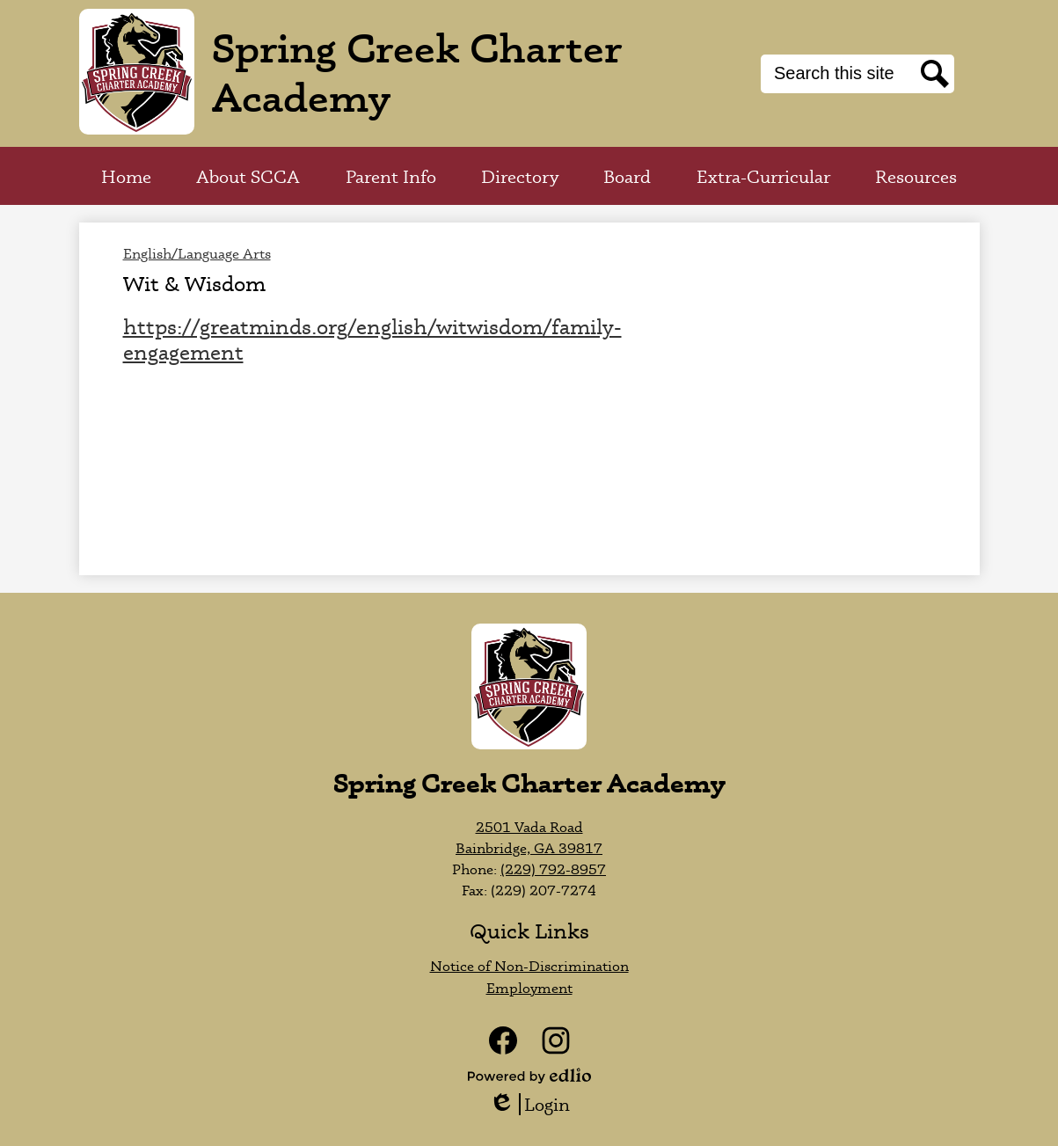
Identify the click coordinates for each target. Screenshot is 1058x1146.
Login (529, 1104)
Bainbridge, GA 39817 (529, 848)
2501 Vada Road (529, 827)
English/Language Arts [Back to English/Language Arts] (197, 253)
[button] (248, 176)
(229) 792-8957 (553, 869)
